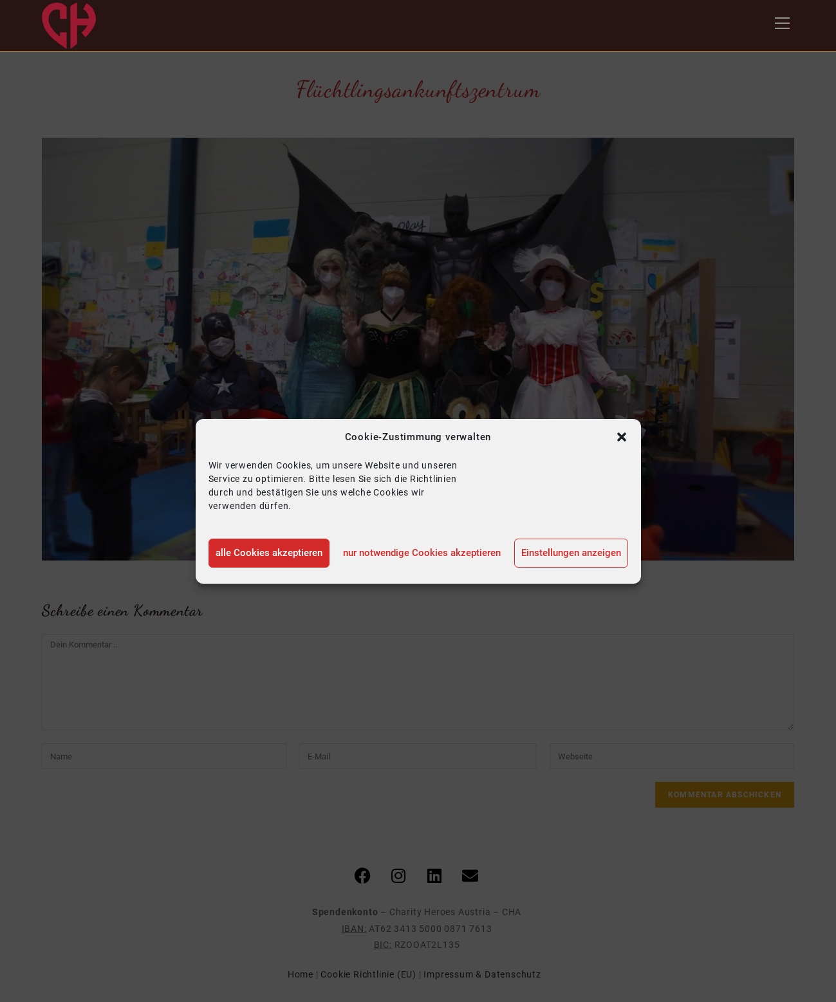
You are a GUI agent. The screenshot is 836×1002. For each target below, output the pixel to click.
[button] (621, 437)
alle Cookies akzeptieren (269, 553)
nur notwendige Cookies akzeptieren (422, 553)
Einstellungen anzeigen (571, 553)
